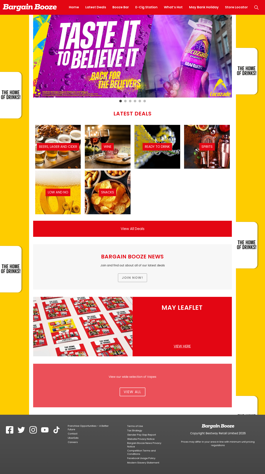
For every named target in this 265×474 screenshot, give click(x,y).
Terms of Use (135, 426)
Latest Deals (95, 7)
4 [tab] (135, 101)
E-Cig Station (146, 7)
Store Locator (236, 7)
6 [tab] (144, 101)
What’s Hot (173, 7)
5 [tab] (140, 101)
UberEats (73, 437)
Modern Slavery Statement (143, 462)
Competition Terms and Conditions (141, 452)
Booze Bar (120, 7)
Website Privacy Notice (141, 439)
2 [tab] (125, 101)
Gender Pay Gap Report (141, 434)
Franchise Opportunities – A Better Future (88, 427)
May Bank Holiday (204, 7)
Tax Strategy (134, 430)
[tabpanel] (132, 56)
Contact (72, 433)
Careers (73, 442)
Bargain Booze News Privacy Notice (144, 444)
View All (132, 391)
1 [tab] (120, 101)
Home (74, 7)
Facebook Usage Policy (141, 458)
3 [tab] (130, 101)
